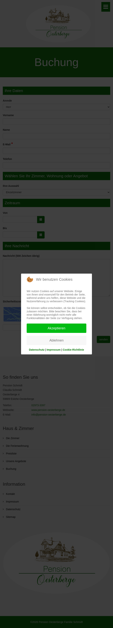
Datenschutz (36, 349)
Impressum (54, 349)
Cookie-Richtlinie (73, 349)
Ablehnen (56, 340)
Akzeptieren (56, 328)
